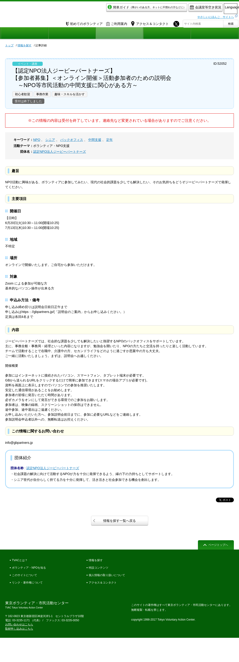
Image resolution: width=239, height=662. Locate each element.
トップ (9, 45)
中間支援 (94, 140)
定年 (109, 140)
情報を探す (25, 45)
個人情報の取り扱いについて (107, 575)
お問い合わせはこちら (19, 624)
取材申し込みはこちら (19, 628)
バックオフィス (71, 140)
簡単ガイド (127, 8)
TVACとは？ (20, 560)
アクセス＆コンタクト (103, 582)
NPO (36, 140)
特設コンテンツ (98, 567)
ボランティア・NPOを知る (29, 567)
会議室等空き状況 (186, 8)
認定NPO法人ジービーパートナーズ (59, 151)
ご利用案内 (116, 22)
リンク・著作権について (27, 582)
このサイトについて (24, 575)
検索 (231, 22)
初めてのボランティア (84, 22)
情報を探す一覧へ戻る (119, 521)
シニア (50, 140)
